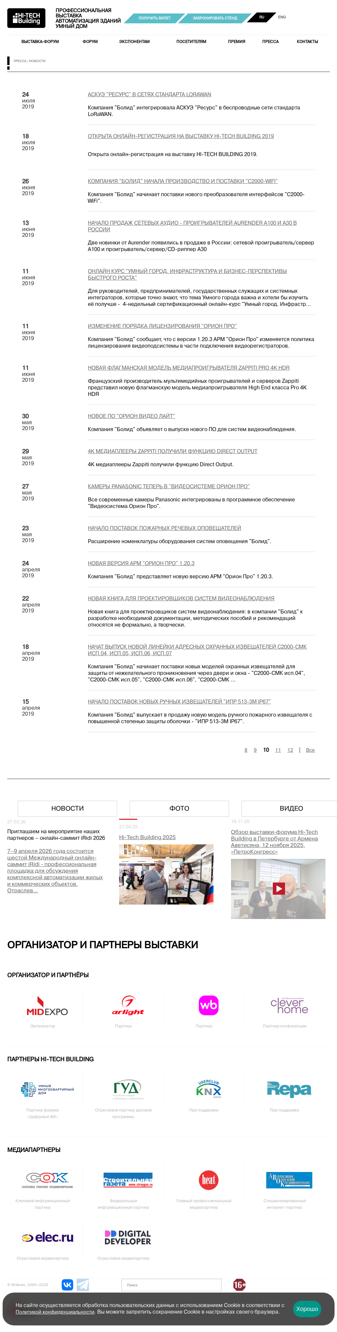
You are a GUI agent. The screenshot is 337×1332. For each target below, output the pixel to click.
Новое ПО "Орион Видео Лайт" (131, 416)
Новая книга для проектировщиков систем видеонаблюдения (181, 599)
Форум (90, 42)
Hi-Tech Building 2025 (147, 837)
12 (290, 750)
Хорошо (307, 1309)
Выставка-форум (40, 42)
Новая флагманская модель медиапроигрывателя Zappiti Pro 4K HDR (189, 368)
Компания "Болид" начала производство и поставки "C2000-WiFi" (183, 181)
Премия (236, 42)
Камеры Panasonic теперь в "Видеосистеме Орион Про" (169, 487)
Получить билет (154, 18)
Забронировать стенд (215, 18)
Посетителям (191, 42)
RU (261, 17)
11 (278, 750)
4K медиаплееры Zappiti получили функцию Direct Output (172, 451)
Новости (67, 809)
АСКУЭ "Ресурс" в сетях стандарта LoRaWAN (149, 95)
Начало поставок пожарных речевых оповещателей (164, 528)
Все (310, 750)
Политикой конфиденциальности (55, 1312)
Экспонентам (134, 42)
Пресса (270, 42)
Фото (179, 809)
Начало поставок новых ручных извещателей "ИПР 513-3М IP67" (179, 702)
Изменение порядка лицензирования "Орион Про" (162, 326)
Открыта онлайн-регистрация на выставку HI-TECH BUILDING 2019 (181, 136)
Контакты (307, 42)
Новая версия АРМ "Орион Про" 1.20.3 (141, 564)
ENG (282, 17)
